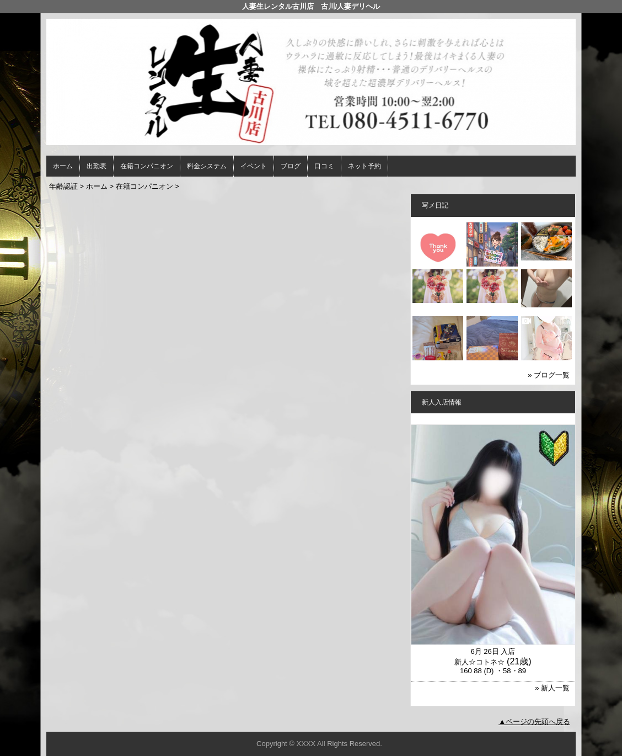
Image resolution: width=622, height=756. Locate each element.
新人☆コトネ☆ (479, 662)
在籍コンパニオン (146, 166)
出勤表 (96, 166)
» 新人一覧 (552, 688)
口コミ (324, 166)
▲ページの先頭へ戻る (534, 721)
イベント (253, 166)
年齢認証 (63, 186)
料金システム (207, 166)
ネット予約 (364, 166)
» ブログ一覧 (549, 375)
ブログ (291, 166)
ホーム (63, 166)
